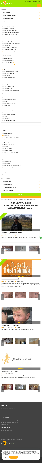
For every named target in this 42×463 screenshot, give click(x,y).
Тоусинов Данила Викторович (12, 232)
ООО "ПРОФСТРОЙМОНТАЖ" (10, 279)
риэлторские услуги (7, 159)
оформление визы (7, 150)
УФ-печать (5, 112)
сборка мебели (6, 161)
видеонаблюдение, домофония (10, 34)
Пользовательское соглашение (8, 434)
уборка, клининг (6, 169)
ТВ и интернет (6, 45)
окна (4, 107)
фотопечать (6, 118)
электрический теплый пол (9, 49)
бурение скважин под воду (9, 140)
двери (4, 101)
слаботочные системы (8, 28)
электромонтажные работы (9, 51)
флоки (4, 116)
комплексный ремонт (8, 64)
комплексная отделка (8, 67)
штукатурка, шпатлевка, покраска (10, 90)
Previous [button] (2, 251)
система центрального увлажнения (11, 43)
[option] (7, 251)
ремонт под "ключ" (8, 62)
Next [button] (39, 251)
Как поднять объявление (6, 430)
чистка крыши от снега (8, 174)
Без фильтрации (7, 21)
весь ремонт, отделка (8, 60)
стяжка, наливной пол (8, 86)
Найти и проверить (5, 410)
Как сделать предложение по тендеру (9, 422)
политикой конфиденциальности (14, 453)
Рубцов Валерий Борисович (11, 325)
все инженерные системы (9, 24)
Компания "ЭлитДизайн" (10, 371)
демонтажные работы (8, 144)
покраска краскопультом (8, 82)
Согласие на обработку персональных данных (11, 439)
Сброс (21, 197)
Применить (21, 194)
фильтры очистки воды (8, 114)
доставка (5, 146)
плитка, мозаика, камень (8, 79)
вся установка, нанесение (9, 99)
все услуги (5, 135)
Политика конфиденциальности (8, 437)
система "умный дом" (8, 41)
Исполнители (5, 199)
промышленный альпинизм (9, 154)
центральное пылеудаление (9, 47)
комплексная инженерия (8, 26)
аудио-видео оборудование (9, 30)
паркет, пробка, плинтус (8, 77)
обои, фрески (6, 75)
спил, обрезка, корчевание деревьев (11, 165)
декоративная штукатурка (9, 103)
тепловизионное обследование (10, 167)
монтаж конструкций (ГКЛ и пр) (10, 71)
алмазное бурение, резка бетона (10, 137)
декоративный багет (7, 69)
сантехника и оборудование (9, 110)
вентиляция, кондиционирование (10, 32)
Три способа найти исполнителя (8, 408)
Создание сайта (35, 460)
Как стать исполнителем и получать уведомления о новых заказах (16, 420)
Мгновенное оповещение (40, 225)
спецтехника (6, 163)
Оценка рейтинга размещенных (8, 432)
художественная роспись (9, 120)
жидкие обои (6, 105)
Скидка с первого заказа (6, 413)
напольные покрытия (8, 73)
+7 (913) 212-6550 (5, 447)
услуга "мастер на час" (8, 172)
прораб (4, 157)
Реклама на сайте (5, 424)
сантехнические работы (8, 39)
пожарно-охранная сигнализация (10, 36)
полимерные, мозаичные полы (10, 84)
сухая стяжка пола (7, 88)
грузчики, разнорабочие (8, 142)
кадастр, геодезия (7, 148)
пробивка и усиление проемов (10, 152)
